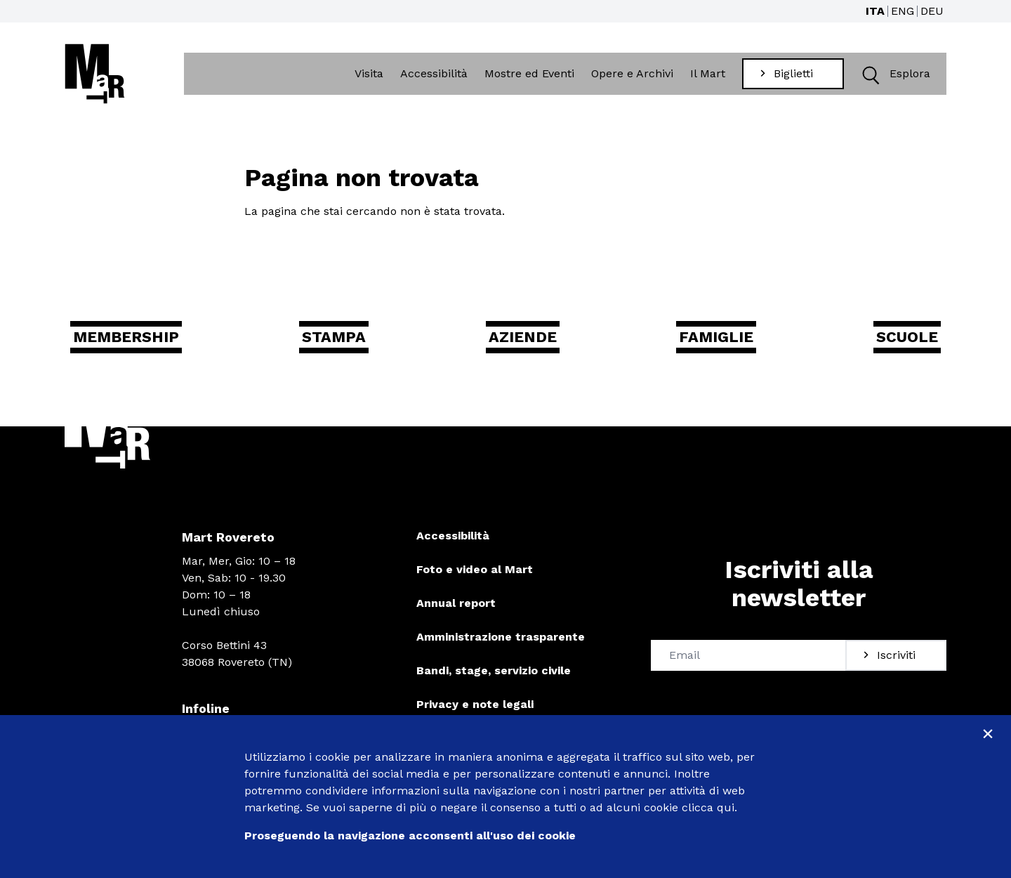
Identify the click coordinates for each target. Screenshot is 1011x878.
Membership (144, 342)
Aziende (529, 342)
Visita (370, 74)
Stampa (349, 342)
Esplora (894, 75)
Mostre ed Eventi (531, 74)
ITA (875, 11)
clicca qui (708, 807)
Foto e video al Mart (474, 577)
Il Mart (709, 74)
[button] (871, 75)
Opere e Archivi (634, 74)
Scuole (896, 342)
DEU (932, 11)
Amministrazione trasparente (500, 644)
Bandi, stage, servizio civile (493, 678)
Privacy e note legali (475, 712)
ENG (902, 11)
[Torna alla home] (95, 75)
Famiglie (714, 342)
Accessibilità (435, 74)
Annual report (456, 610)
